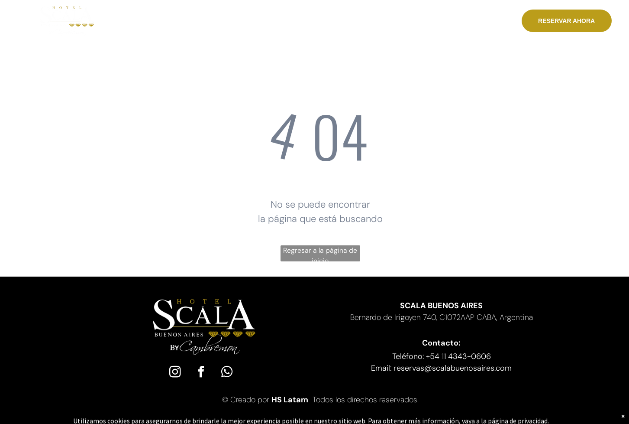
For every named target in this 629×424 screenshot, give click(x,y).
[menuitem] (156, 21)
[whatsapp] (226, 373)
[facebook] (201, 373)
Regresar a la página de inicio (320, 253)
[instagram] (175, 373)
